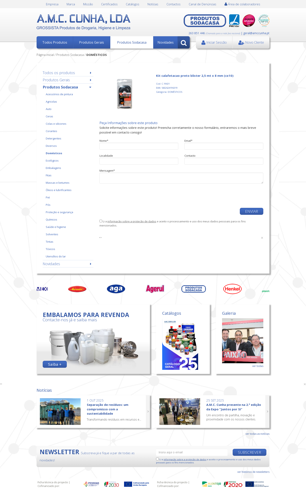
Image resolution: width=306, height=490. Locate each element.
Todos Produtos (54, 42)
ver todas (257, 366)
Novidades (165, 42)
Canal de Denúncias (202, 4)
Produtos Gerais (91, 42)
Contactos (173, 4)
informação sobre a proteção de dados (131, 221)
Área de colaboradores (242, 4)
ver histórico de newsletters (253, 472)
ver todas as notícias (257, 434)
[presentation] (130, 196)
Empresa (52, 4)
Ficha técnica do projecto (53, 482)
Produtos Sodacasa (131, 42)
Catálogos (132, 4)
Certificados (109, 4)
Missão (88, 4)
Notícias (152, 4)
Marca (71, 4)
